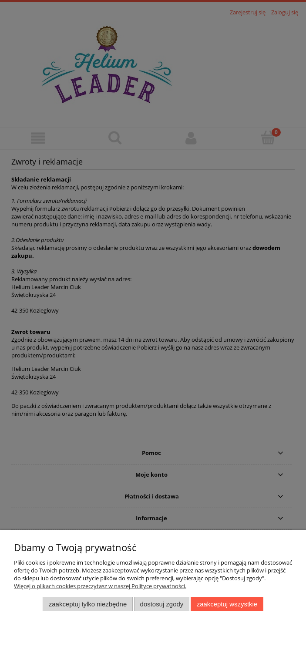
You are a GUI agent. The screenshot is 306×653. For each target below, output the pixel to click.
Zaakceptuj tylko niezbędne (88, 604)
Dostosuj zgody (162, 604)
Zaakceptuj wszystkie (227, 604)
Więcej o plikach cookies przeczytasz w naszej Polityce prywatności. (100, 586)
